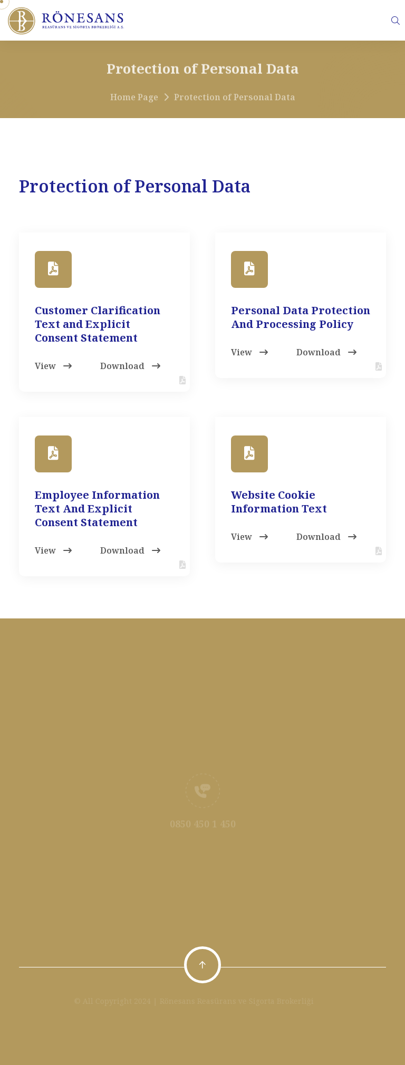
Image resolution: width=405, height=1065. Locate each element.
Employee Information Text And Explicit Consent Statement (97, 508)
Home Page (134, 100)
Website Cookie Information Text (279, 502)
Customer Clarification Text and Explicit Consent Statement (97, 324)
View (53, 366)
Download (130, 366)
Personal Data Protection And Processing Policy (300, 317)
